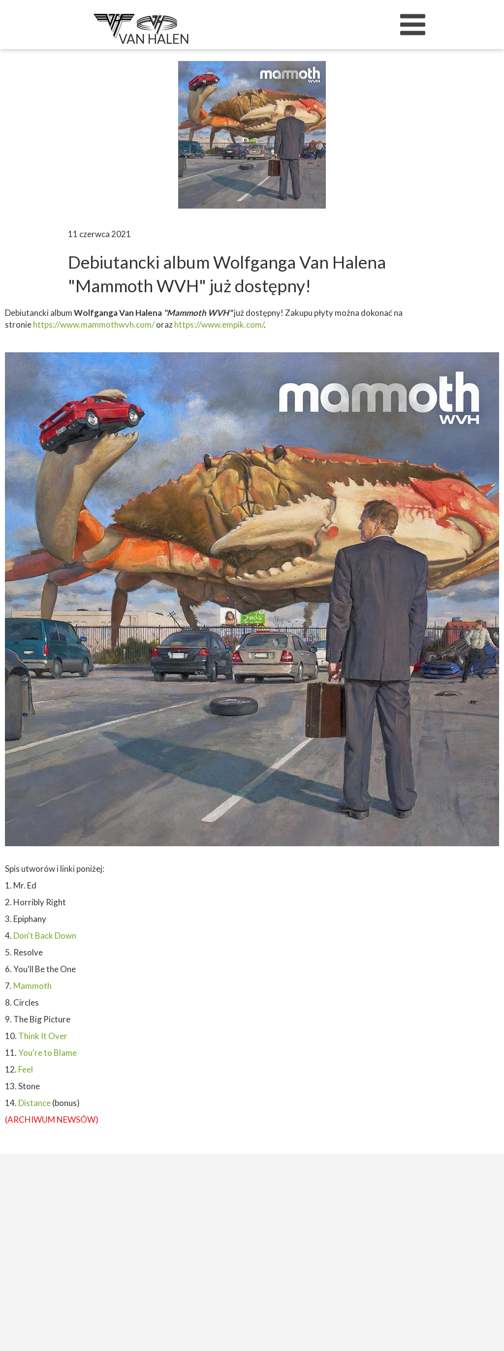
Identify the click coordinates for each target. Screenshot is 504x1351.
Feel (25, 1069)
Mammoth (32, 986)
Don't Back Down (44, 935)
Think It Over (42, 1036)
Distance (34, 1103)
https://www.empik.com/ (219, 324)
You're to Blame (47, 1052)
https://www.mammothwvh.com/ (94, 324)
